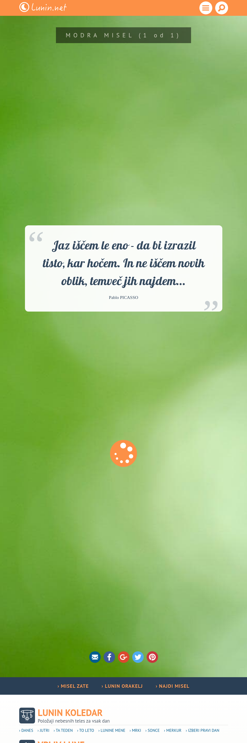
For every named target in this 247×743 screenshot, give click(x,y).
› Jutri (43, 730)
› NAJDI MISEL (173, 686)
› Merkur (173, 730)
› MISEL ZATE (73, 686)
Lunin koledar (70, 713)
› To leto (85, 730)
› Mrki (135, 730)
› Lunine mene (111, 730)
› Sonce (152, 730)
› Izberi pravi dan (202, 730)
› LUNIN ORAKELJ (122, 686)
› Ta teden (63, 730)
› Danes (26, 730)
